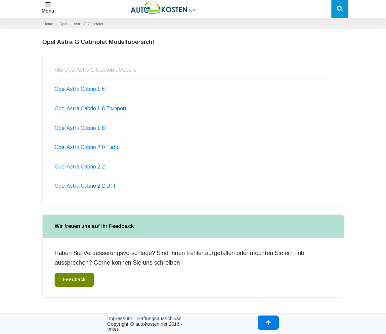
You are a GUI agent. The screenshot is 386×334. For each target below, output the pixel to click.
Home (48, 24)
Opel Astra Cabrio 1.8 (80, 128)
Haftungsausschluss (159, 318)
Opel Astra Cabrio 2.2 (80, 166)
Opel (63, 24)
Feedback (74, 279)
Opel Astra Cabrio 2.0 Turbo (87, 147)
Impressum (119, 318)
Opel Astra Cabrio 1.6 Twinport (91, 108)
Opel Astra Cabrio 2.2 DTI (85, 186)
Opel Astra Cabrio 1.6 (80, 89)
